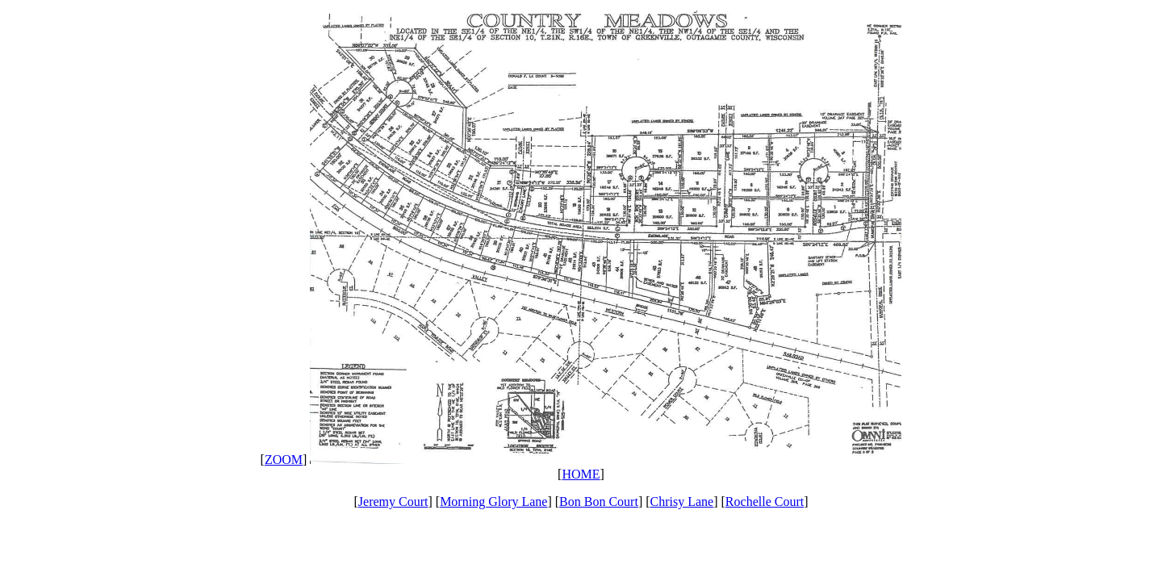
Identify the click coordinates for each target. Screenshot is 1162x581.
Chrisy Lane (682, 501)
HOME (581, 474)
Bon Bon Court (598, 501)
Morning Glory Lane (493, 501)
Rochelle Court (764, 501)
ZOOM (284, 459)
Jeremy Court (393, 501)
